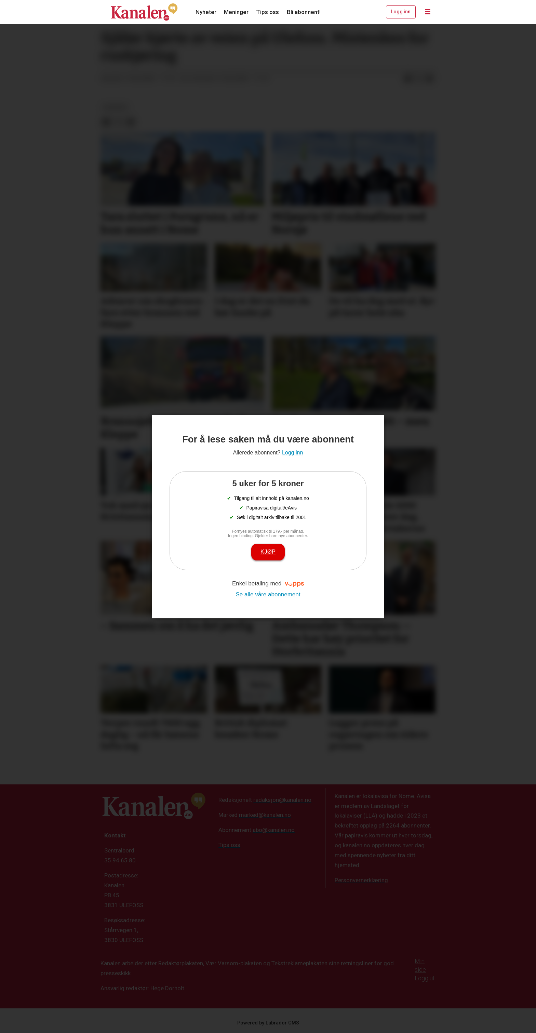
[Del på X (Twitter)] (419, 79)
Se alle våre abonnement (268, 594)
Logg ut (425, 978)
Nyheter (206, 12)
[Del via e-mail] (430, 79)
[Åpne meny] (427, 12)
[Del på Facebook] (408, 79)
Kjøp (268, 551)
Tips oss (267, 12)
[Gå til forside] (144, 12)
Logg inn (401, 11)
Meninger (236, 12)
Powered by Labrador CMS (268, 1023)
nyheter (115, 107)
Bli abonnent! (304, 12)
